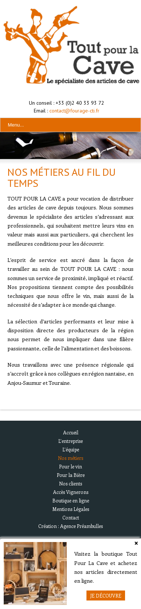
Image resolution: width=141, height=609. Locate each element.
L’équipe (70, 449)
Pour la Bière (71, 475)
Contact (70, 517)
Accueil (70, 432)
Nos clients (70, 483)
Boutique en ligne (70, 500)
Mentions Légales (70, 509)
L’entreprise (70, 441)
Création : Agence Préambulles (70, 526)
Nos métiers (70, 458)
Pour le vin (70, 466)
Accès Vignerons (70, 492)
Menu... (16, 125)
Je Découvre (105, 595)
